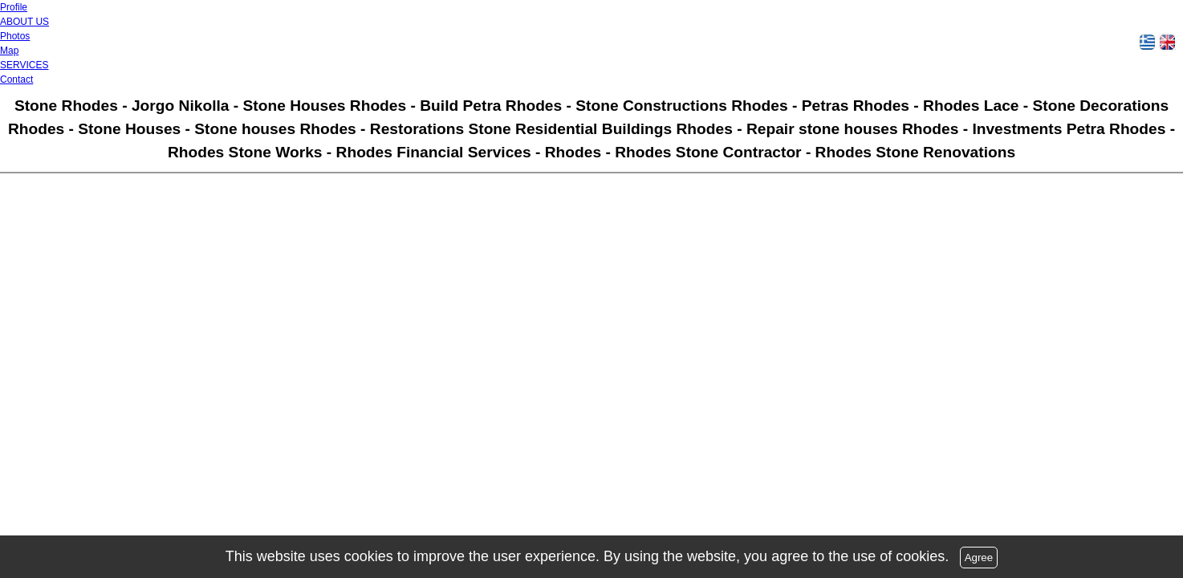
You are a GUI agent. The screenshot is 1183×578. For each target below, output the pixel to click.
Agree (979, 558)
